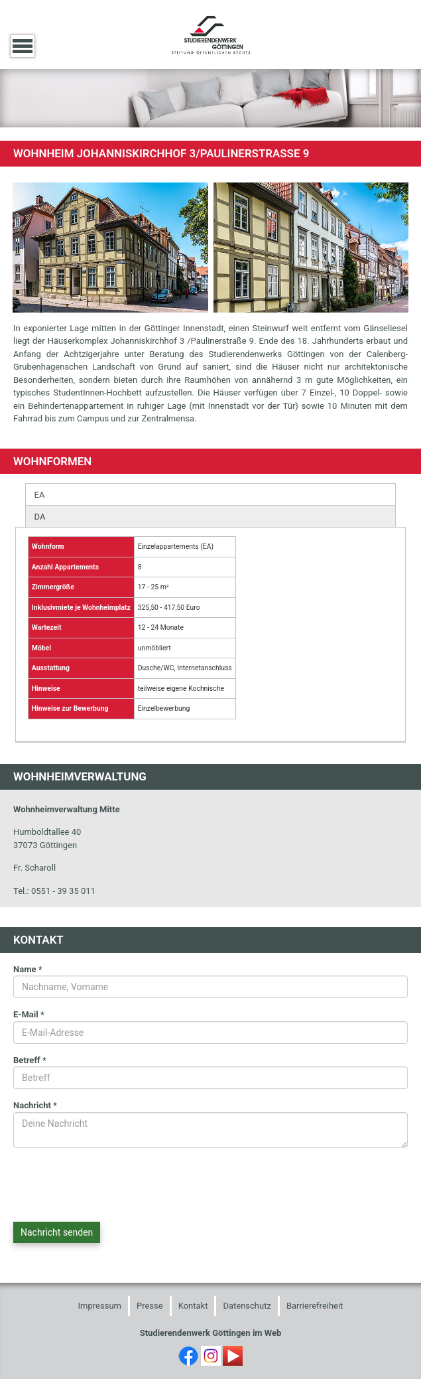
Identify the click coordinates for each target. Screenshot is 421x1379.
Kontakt (193, 1306)
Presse (150, 1306)
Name (27, 969)
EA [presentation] (39, 495)
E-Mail (28, 1014)
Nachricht (35, 1105)
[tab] (210, 494)
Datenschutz (247, 1306)
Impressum (99, 1306)
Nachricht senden (57, 1232)
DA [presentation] (40, 517)
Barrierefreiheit (314, 1306)
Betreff (29, 1060)
